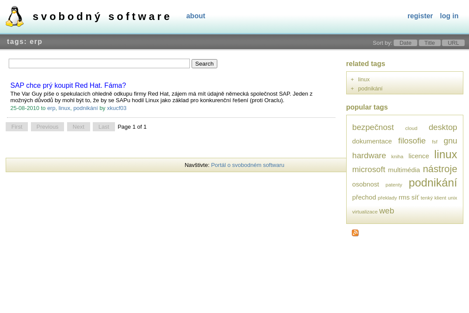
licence (418, 156)
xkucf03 (117, 108)
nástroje (440, 168)
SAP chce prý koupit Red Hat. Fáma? (68, 85)
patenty (393, 184)
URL (453, 43)
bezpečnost (373, 127)
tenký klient (433, 197)
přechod (364, 197)
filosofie (411, 140)
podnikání (85, 108)
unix (452, 197)
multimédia (404, 169)
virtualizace (365, 211)
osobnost (365, 184)
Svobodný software (102, 16)
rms (404, 197)
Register (420, 16)
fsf (434, 141)
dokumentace (372, 141)
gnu (450, 140)
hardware (369, 155)
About (196, 16)
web (386, 210)
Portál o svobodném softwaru (247, 165)
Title (430, 43)
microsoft (368, 169)
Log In (449, 16)
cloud (411, 128)
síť (415, 197)
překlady (387, 197)
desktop (443, 127)
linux (64, 108)
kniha (397, 156)
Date (405, 43)
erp (51, 108)
